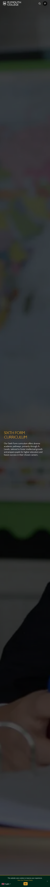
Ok (26, 884)
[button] (45, 3)
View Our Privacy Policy (25, 880)
